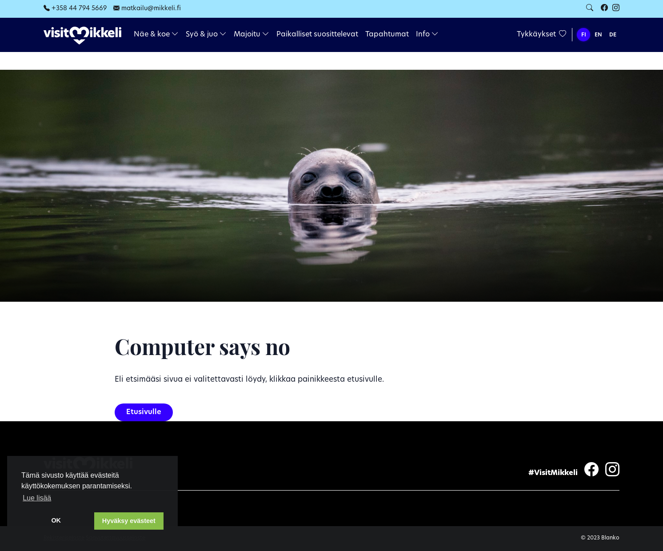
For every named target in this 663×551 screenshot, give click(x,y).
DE (612, 35)
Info (427, 34)
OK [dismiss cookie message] (56, 520)
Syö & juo (206, 34)
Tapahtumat (387, 34)
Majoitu (251, 34)
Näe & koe (156, 34)
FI (583, 35)
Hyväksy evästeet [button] (129, 520)
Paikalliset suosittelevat (317, 34)
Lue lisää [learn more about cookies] (37, 498)
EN (598, 35)
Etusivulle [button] (143, 412)
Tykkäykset (541, 34)
